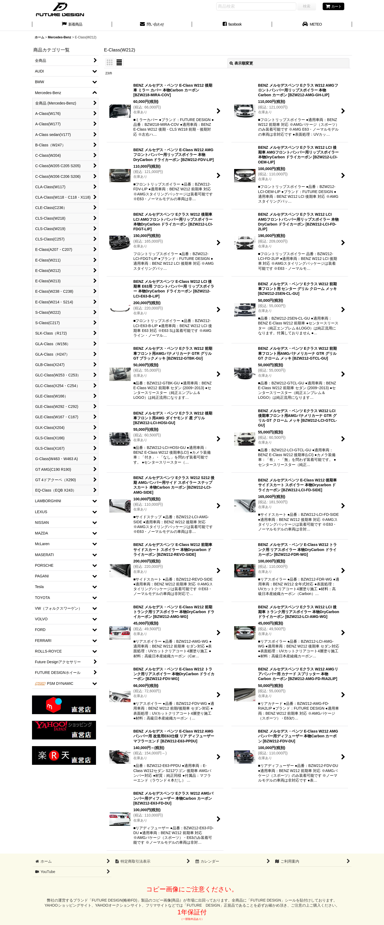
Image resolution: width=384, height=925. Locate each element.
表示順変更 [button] (241, 63)
